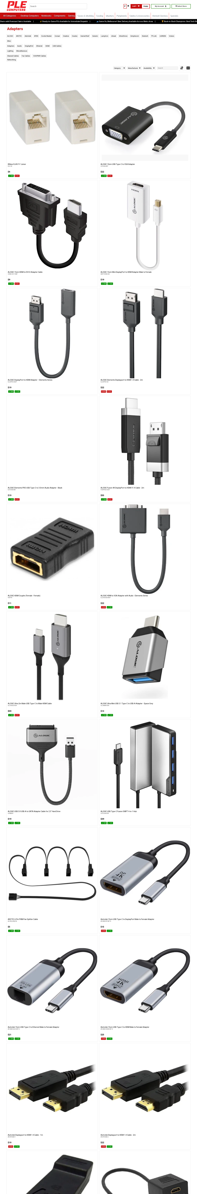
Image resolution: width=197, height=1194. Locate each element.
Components (65, 16)
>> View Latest (138, 1097)
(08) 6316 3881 (86, 1144)
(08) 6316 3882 (19, 1144)
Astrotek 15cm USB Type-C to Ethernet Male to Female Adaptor (61, 267)
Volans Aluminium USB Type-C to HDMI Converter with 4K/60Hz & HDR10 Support (60, 897)
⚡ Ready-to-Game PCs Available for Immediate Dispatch (69, 21)
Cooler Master (46, 36)
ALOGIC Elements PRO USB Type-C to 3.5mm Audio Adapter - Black (60, 162)
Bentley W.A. (17, 1139)
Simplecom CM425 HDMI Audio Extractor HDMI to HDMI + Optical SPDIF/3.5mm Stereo (135, 635)
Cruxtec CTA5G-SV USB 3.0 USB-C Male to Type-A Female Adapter (172, 372)
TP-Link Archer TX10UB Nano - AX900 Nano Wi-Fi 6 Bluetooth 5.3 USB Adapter (135, 791)
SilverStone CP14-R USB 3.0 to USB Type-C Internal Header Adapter (22, 634)
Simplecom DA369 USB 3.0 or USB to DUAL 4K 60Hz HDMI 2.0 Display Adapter (24, 686)
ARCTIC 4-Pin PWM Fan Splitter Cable (171, 214)
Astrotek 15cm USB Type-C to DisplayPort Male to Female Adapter (22, 267)
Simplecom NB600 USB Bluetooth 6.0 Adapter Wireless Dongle (97, 686)
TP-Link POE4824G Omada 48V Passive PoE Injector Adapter (24, 843)
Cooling (105, 16)
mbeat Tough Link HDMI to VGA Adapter (24, 580)
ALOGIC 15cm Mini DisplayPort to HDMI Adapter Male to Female (134, 110)
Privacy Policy (56, 1188)
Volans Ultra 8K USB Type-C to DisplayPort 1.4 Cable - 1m (20, 1001)
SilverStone (123, 36)
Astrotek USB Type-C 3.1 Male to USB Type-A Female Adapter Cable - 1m (134, 319)
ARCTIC (19, 36)
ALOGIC (10, 36)
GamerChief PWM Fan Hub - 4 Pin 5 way (98, 476)
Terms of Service (71, 1188)
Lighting (10, 51)
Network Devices (165, 16)
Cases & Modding (91, 16)
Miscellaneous (21, 51)
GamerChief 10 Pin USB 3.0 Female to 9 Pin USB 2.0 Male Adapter (172, 424)
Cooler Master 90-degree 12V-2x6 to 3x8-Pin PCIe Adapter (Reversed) (59, 372)
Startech (145, 36)
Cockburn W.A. (39, 1139)
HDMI (47, 46)
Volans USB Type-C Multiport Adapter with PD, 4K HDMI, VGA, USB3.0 (60, 1053)
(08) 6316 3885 (62, 1144)
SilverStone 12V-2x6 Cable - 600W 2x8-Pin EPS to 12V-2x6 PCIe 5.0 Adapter (172, 581)
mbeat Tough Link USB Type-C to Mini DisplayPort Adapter (97, 581)
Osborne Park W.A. (63, 1139)
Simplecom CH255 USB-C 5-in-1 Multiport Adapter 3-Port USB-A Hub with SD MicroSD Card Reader (98, 635)
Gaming (77, 16)
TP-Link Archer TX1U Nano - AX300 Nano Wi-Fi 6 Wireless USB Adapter (172, 791)
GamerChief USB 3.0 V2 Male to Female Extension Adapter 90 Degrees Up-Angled (61, 530)
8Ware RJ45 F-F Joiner (17, 109)
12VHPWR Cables (39, 56)
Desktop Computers (35, 16)
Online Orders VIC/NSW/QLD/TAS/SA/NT (31, 1161)
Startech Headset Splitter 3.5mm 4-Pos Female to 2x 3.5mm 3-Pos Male (135, 739)
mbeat (113, 36)
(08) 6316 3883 (40, 1144)
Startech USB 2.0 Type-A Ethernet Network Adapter (21, 791)
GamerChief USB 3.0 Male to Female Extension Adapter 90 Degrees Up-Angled (22, 530)
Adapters (10, 46)
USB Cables (57, 46)
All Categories (15, 16)
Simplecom (134, 36)
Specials (180, 16)
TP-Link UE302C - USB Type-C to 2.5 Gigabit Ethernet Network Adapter (133, 843)
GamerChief (85, 36)
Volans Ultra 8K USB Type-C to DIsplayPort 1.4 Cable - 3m (94, 1001)
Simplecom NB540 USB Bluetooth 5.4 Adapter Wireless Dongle (60, 686)
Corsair (57, 36)
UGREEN (163, 36)
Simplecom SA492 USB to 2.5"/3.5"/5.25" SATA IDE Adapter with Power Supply (171, 687)
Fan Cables (26, 56)
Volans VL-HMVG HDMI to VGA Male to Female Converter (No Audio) (171, 1053)
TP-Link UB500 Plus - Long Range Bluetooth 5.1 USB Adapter (95, 843)
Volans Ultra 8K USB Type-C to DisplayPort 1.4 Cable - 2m (57, 1001)
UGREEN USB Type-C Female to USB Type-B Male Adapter (22, 896)
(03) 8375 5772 (19, 1166)
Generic (95, 36)
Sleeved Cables (13, 56)
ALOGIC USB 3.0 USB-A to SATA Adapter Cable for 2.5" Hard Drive (98, 215)
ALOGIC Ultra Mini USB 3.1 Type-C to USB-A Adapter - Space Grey (59, 215)
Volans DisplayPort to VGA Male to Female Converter (58, 948)
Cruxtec (74, 36)
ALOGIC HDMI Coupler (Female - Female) (135, 161)
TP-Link (154, 36)
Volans (171, 36)
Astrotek (28, 36)
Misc (9, 41)
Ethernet (39, 46)
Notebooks (52, 16)
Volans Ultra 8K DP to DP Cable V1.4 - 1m (98, 947)
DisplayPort (29, 46)
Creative (66, 36)
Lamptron (104, 36)
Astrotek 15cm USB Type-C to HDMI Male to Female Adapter (96, 267)
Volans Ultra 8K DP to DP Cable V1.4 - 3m (172, 947)
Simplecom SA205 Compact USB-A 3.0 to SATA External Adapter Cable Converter (135, 687)
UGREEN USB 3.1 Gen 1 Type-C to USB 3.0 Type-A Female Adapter (171, 843)
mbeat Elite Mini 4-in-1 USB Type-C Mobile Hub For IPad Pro (133, 529)
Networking (11, 60)
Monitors (115, 16)
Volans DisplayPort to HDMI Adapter (22, 947)
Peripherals (127, 16)
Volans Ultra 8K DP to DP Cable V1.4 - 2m (135, 947)
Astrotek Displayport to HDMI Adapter (23, 318)
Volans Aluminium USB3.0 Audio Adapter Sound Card (132, 896)
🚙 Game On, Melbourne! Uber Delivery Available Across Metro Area (129, 21)
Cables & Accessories (145, 16)
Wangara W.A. (85, 1139)
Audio (19, 46)
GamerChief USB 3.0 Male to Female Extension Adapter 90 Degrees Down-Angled (171, 478)
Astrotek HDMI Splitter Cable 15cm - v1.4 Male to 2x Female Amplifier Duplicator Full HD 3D (61, 320)
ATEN (36, 36)
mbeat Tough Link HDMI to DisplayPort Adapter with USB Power (171, 529)
